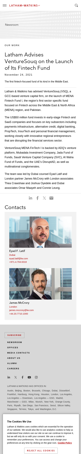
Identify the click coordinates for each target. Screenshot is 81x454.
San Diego (28, 405)
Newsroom (14, 342)
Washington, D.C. (48, 409)
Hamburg (22, 394)
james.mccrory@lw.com (21, 310)
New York (48, 401)
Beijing (18, 390)
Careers (13, 369)
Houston (45, 394)
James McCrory (19, 302)
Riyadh (17, 405)
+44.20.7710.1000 (18, 313)
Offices (12, 348)
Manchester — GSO (17, 401)
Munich (38, 401)
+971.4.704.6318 (18, 262)
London (13, 306)
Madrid (59, 398)
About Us (13, 358)
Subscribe (14, 335)
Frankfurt (11, 394)
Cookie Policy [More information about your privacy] (65, 450)
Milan (31, 401)
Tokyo (31, 409)
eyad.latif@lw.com (18, 258)
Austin (10, 390)
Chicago (46, 390)
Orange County (62, 401)
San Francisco (41, 405)
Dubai (12, 255)
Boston (26, 390)
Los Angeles (66, 394)
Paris (9, 405)
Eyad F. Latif (17, 251)
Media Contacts (18, 353)
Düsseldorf (64, 390)
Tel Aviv (22, 409)
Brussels (36, 390)
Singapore (12, 409)
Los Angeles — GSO (44, 398)
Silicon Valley (63, 405)
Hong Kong (33, 394)
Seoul (53, 405)
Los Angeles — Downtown (19, 398)
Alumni (12, 363)
